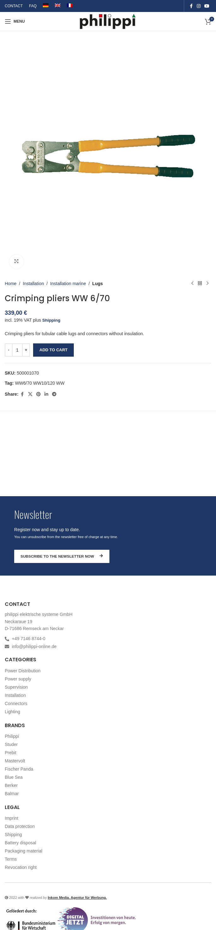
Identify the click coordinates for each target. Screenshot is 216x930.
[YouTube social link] (206, 6)
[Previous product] (192, 283)
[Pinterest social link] (38, 394)
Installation (33, 283)
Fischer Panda (19, 769)
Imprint (11, 818)
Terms (11, 859)
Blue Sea (14, 777)
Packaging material (23, 850)
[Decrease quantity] (9, 349)
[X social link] (30, 394)
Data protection (20, 826)
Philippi (12, 736)
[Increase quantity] (26, 349)
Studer (11, 744)
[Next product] (207, 283)
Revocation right (21, 867)
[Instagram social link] (198, 6)
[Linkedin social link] (46, 394)
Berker (11, 785)
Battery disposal (20, 842)
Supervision (16, 687)
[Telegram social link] (54, 394)
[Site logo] (108, 21)
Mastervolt (15, 760)
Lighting (12, 711)
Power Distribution (23, 670)
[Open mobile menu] (15, 21)
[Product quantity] (17, 349)
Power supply (18, 678)
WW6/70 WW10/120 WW (39, 383)
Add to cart (53, 349)
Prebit (10, 752)
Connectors (16, 703)
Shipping (51, 320)
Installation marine (68, 283)
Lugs (97, 283)
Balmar (12, 793)
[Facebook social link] (191, 6)
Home (10, 283)
